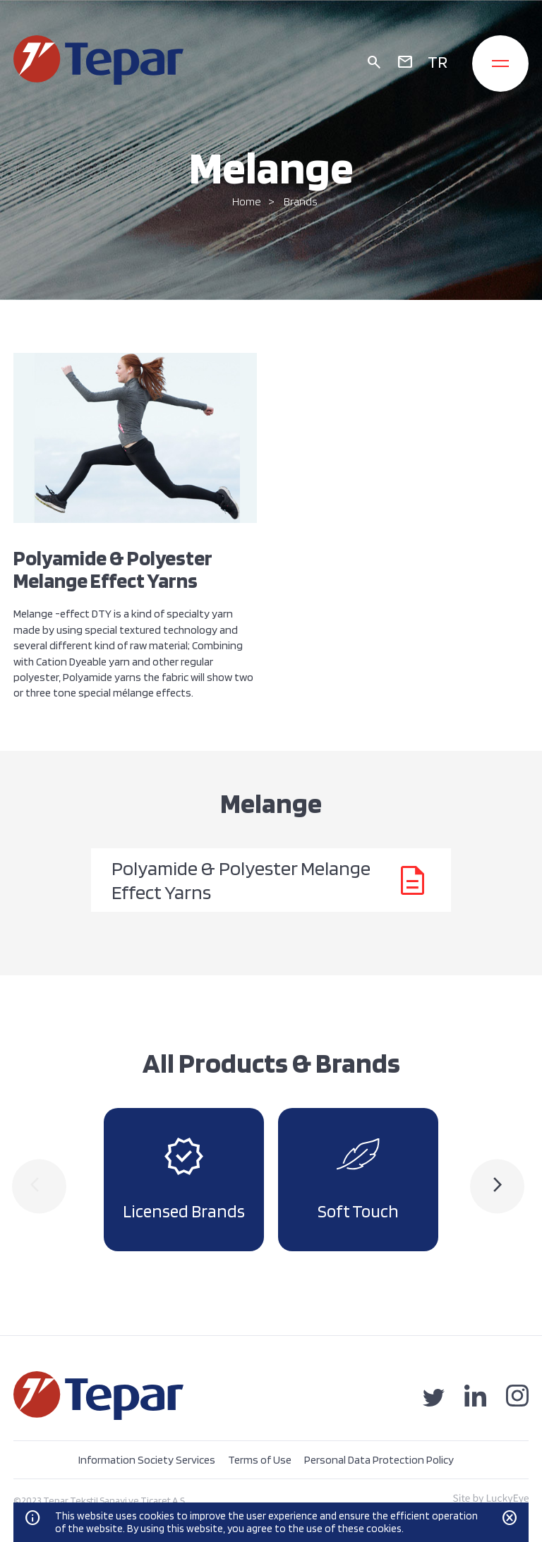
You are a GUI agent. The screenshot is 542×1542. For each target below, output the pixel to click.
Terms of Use (259, 1459)
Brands (301, 201)
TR (437, 62)
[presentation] (39, 1186)
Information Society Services (146, 1459)
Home (246, 201)
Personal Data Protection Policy (379, 1459)
